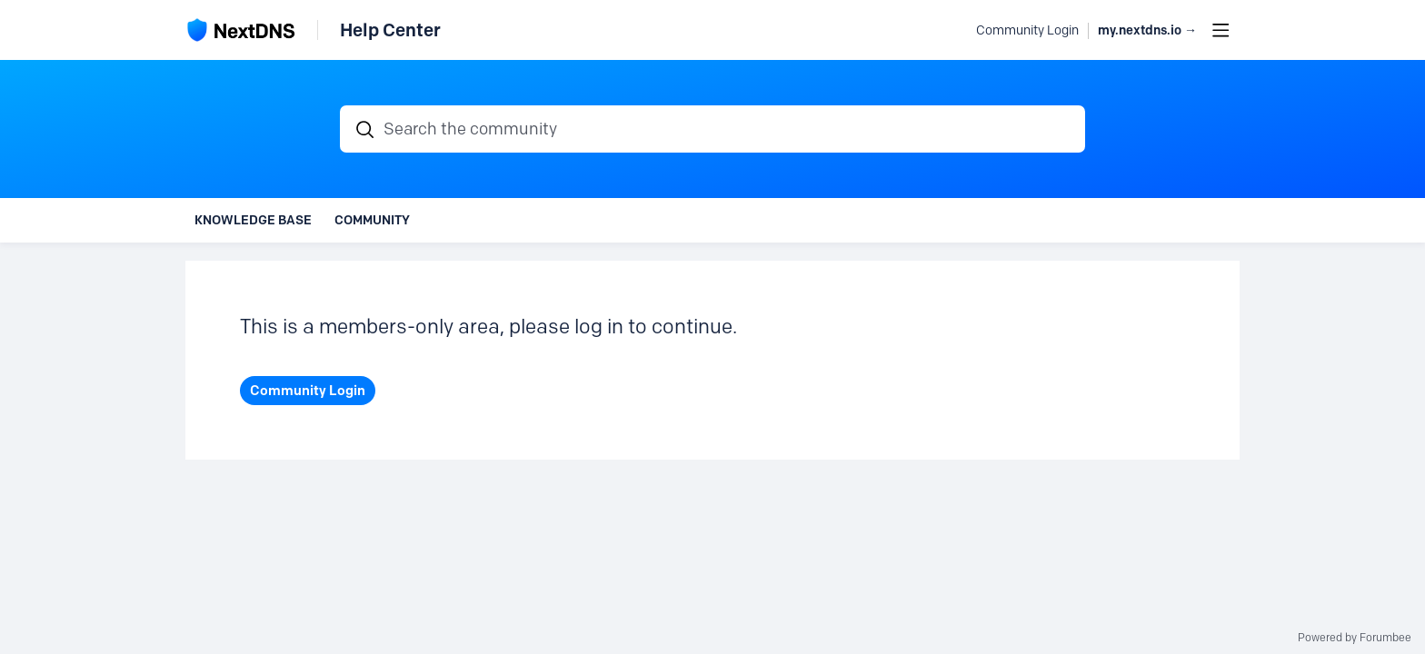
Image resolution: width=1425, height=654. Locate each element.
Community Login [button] (1027, 30)
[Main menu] (1220, 30)
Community (372, 220)
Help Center (390, 30)
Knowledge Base (253, 220)
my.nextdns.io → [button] (1147, 30)
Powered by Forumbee (1354, 637)
